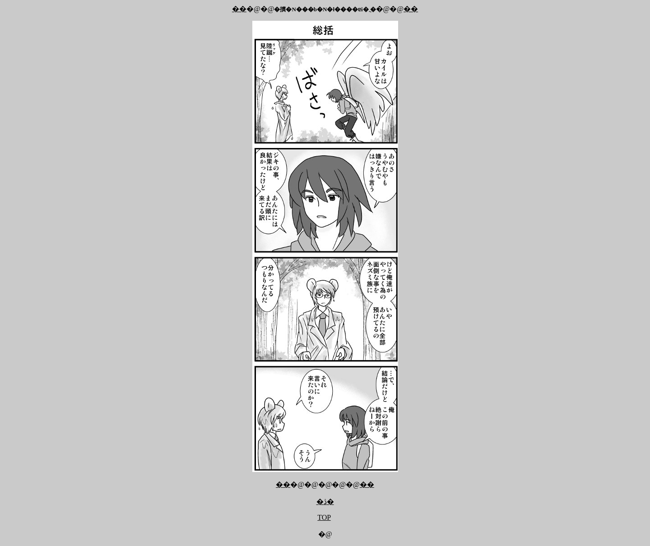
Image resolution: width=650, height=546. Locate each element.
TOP (323, 517)
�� (239, 9)
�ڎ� (325, 501)
